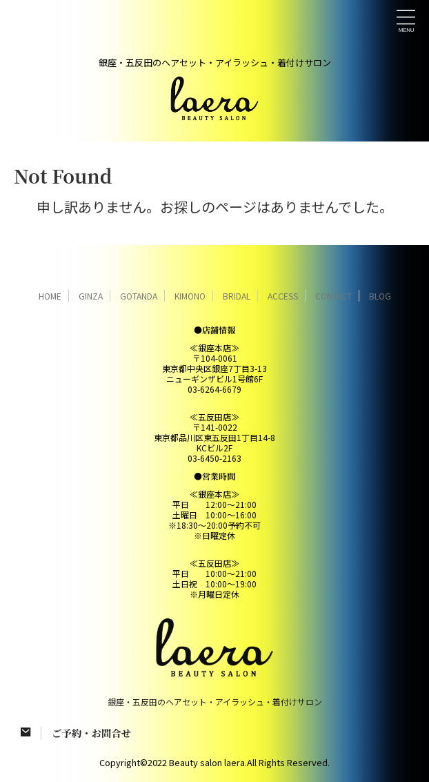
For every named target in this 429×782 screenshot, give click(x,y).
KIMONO (190, 296)
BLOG (380, 296)
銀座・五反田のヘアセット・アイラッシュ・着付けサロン (215, 701)
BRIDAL (236, 296)
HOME (50, 296)
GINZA (91, 296)
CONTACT (333, 296)
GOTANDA (138, 296)
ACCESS (283, 296)
